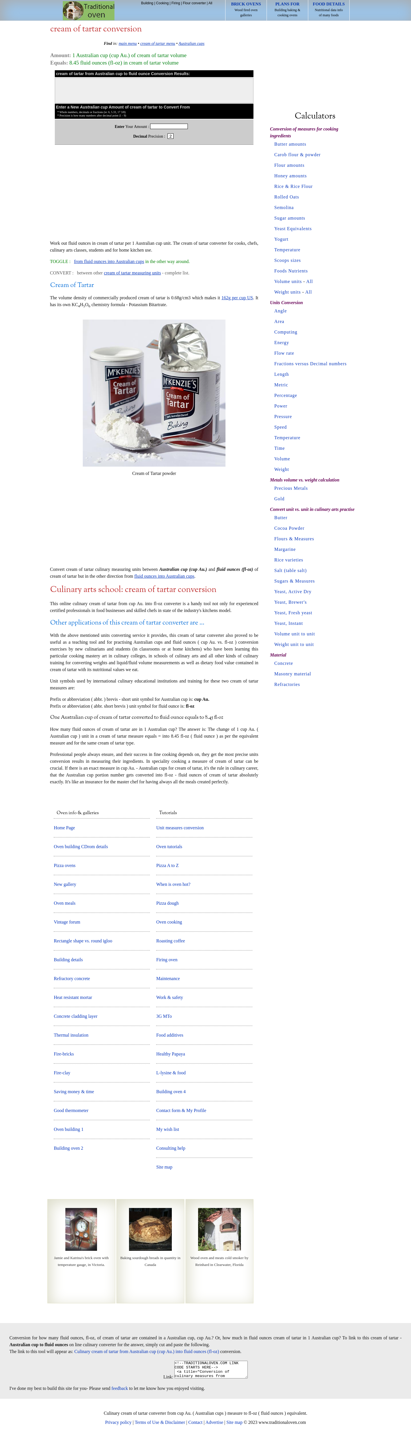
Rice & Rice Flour (293, 186)
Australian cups (192, 43)
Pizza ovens (64, 865)
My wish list (167, 1129)
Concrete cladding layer (75, 1016)
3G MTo (164, 1016)
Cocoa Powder (289, 528)
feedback (120, 1391)
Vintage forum (67, 922)
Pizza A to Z (167, 865)
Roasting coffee (170, 940)
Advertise (214, 1425)
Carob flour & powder (297, 154)
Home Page (64, 827)
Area (279, 321)
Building (147, 3)
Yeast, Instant (288, 623)
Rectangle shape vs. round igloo (83, 940)
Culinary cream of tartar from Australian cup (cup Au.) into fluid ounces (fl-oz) (146, 1351)
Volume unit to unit (294, 633)
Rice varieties (288, 559)
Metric (281, 384)
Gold (279, 498)
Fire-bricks (64, 1053)
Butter (280, 517)
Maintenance (168, 978)
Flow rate (284, 353)
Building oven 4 (171, 1091)
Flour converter (194, 3)
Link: (164, 1380)
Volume (282, 458)
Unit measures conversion (180, 827)
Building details (68, 959)
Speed (280, 427)
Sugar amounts (289, 218)
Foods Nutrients (291, 270)
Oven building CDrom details (81, 846)
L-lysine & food (171, 1072)
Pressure (283, 416)
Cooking (162, 3)
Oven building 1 (68, 1129)
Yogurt (281, 239)
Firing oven (166, 959)
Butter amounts (290, 144)
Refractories (287, 684)
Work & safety (169, 997)
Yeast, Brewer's (290, 602)
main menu (128, 43)
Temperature (287, 249)
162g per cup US (237, 297)
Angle (280, 310)
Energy (281, 342)
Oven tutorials (169, 846)
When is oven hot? (173, 884)
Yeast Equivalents (293, 228)
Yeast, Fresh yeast (293, 612)
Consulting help (170, 1148)
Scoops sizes (287, 260)
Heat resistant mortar (73, 997)
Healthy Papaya (170, 1053)
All (210, 3)
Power (280, 406)
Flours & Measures (294, 538)
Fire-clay (62, 1072)
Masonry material (292, 673)
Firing (176, 3)
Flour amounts (289, 165)
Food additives (169, 1035)
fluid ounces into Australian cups (164, 576)
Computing (285, 332)
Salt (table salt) (290, 570)
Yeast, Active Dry (292, 591)
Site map (164, 1167)
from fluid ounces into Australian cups (109, 261)
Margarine (285, 549)
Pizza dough (167, 903)
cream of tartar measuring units (132, 272)
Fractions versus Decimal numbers (310, 363)
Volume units (288, 281)
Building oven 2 (68, 1148)
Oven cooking (169, 922)
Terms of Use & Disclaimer (160, 1425)
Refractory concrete (72, 978)
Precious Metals (291, 488)
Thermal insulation (71, 1035)
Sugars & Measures (294, 581)
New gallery (65, 884)
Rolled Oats (286, 196)
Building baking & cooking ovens (287, 9)
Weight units (287, 292)
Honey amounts (290, 175)
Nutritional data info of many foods (329, 9)
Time (279, 448)
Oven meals (64, 903)
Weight (281, 469)
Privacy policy (118, 1425)
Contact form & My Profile (181, 1110)
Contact (195, 1425)
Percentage (285, 395)
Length (281, 374)
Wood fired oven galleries (246, 9)
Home (88, 10)
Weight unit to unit (294, 644)
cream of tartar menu (157, 43)
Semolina (284, 207)
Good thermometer (71, 1110)
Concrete (283, 663)
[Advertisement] (154, 195)
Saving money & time (74, 1091)
